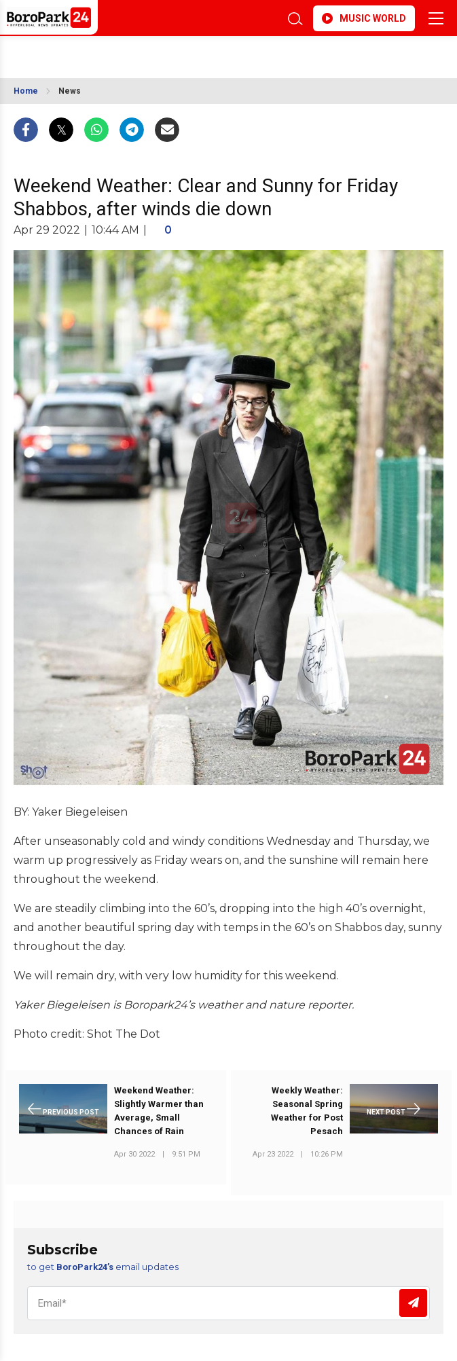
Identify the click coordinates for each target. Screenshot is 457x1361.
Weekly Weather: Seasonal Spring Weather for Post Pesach (307, 1110)
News (69, 91)
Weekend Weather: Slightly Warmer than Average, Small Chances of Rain (159, 1110)
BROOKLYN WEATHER (154, 53)
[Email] (228, 1303)
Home (26, 91)
